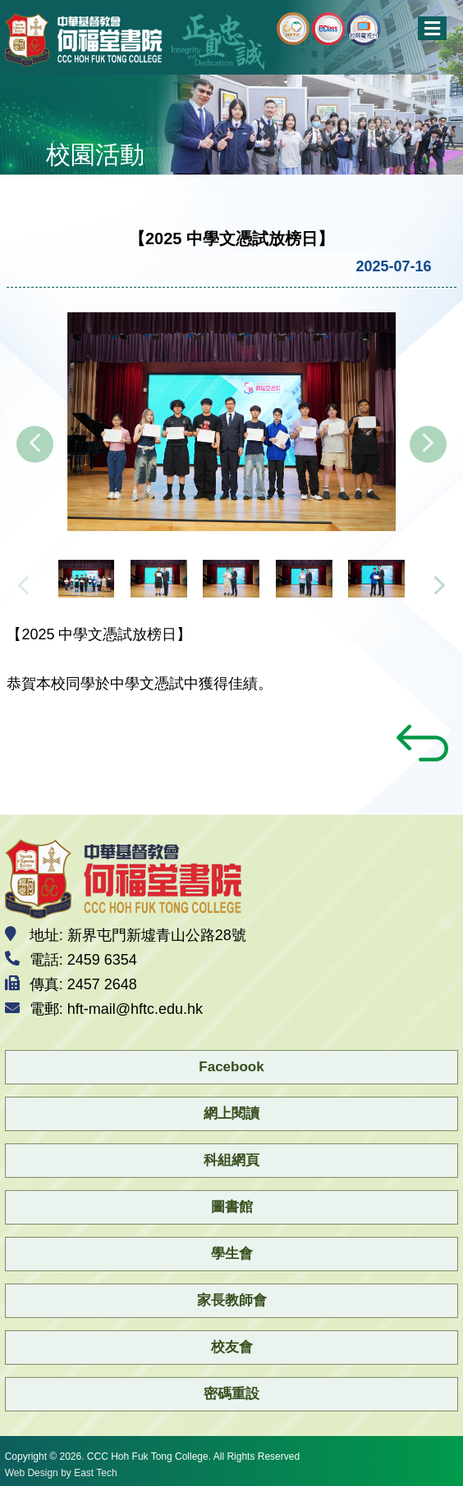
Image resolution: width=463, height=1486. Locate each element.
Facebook (231, 1067)
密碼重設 (231, 1394)
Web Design (31, 1473)
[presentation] (35, 444)
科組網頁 (231, 1160)
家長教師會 (232, 1300)
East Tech (95, 1473)
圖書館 (232, 1207)
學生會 (232, 1253)
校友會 (232, 1347)
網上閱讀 (231, 1113)
